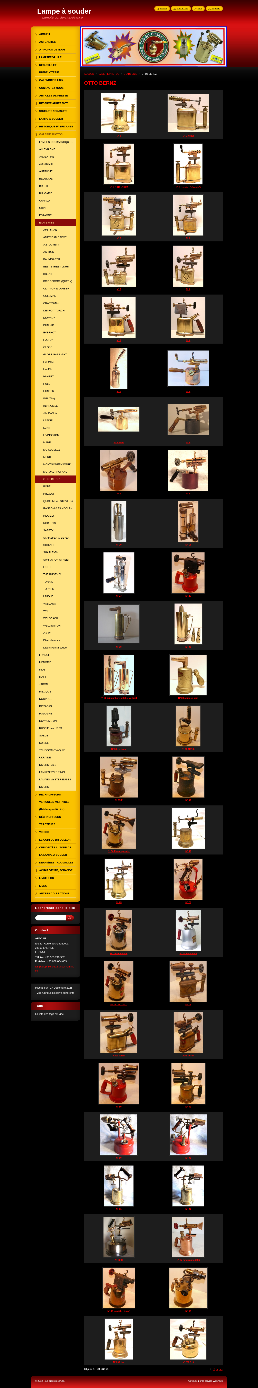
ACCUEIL (89, 74)
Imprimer (215, 8)
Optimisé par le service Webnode (205, 1381)
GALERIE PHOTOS (109, 74)
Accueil (163, 8)
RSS (200, 8)
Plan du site (182, 8)
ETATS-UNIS (130, 74)
